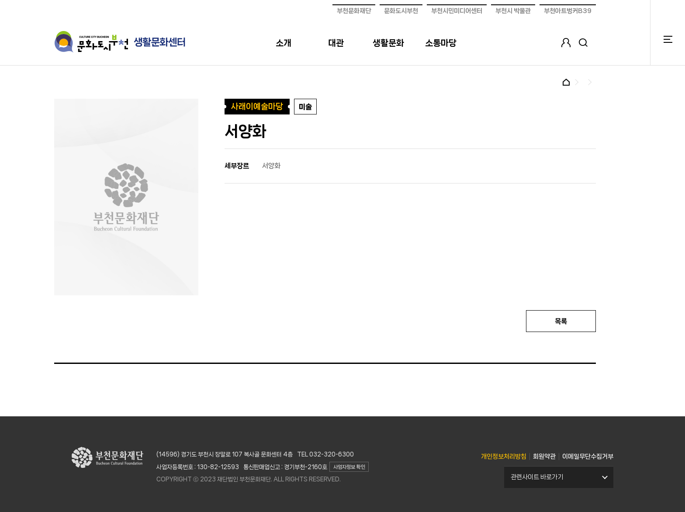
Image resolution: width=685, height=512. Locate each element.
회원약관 (544, 456)
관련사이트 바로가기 (537, 477)
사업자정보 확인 (349, 467)
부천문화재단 (354, 10)
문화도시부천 (401, 10)
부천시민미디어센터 (456, 10)
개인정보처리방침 (503, 456)
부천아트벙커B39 (568, 10)
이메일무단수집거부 (587, 456)
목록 (561, 321)
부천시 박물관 (513, 10)
